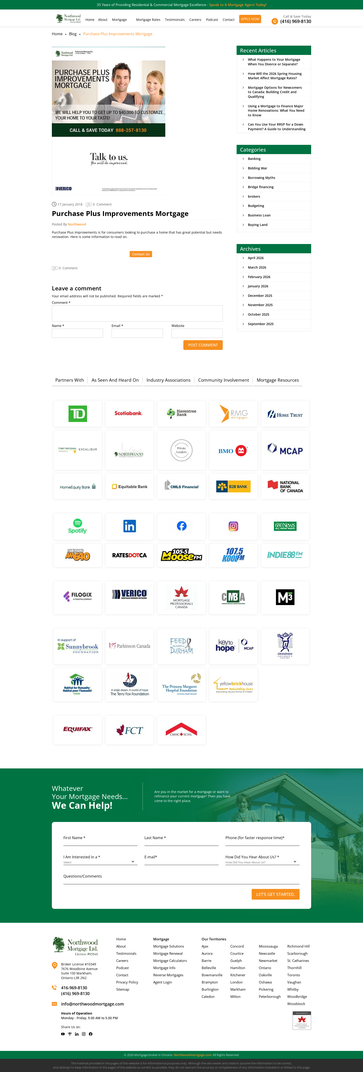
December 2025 (260, 295)
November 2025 (260, 305)
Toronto (293, 975)
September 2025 (261, 324)
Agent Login (162, 982)
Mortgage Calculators (170, 960)
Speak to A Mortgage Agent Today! (237, 4)
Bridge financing (261, 187)
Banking (254, 158)
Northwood (77, 224)
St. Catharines (298, 960)
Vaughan (294, 982)
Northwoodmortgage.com (192, 1055)
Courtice (237, 953)
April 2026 (256, 258)
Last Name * (155, 838)
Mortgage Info (164, 967)
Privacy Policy (127, 982)
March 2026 (257, 267)
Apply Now (250, 19)
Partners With (69, 380)
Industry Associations (169, 380)
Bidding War (257, 168)
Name (58, 325)
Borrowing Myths (261, 177)
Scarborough (297, 953)
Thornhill (294, 967)
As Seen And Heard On (115, 380)
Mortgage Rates (148, 19)
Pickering (266, 989)
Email (117, 325)
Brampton (210, 982)
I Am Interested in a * (81, 857)
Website (178, 325)
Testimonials (175, 19)
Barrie (206, 960)
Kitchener (237, 975)
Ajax (205, 946)
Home (89, 19)
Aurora (207, 953)
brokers (254, 196)
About (102, 19)
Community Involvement (223, 380)
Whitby (293, 989)
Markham (238, 989)
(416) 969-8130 (75, 993)
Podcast (212, 19)
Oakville (265, 975)
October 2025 (258, 314)
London (236, 982)
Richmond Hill (298, 946)
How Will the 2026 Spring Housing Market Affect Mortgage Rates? (275, 75)
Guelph (236, 960)
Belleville (209, 967)
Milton (235, 996)
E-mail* (150, 857)
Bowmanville (212, 975)
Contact (229, 19)
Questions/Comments (82, 876)
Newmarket (268, 960)
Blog (73, 33)
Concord (237, 946)
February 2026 (259, 277)
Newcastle (267, 953)
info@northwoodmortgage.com (92, 1004)
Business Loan (259, 215)
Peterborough (270, 996)
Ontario (265, 967)
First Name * (74, 838)
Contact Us (141, 254)
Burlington (210, 989)
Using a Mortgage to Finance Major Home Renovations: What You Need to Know (276, 110)
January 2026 (258, 286)
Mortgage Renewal (168, 953)
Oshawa (265, 982)
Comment (61, 302)
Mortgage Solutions (168, 946)
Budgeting (256, 205)
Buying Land (258, 224)
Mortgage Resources (278, 380)
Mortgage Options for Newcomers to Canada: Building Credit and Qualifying (275, 92)
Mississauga (268, 946)
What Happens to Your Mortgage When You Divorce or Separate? (274, 61)
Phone (255, 838)
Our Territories (214, 939)
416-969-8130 (74, 987)
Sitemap (122, 989)
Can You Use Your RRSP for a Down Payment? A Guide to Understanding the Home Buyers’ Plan (277, 129)
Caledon (208, 996)
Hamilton (237, 967)
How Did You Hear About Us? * (252, 857)
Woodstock (296, 1003)
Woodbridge (297, 996)
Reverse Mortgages (168, 975)
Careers (195, 19)
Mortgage (119, 19)
